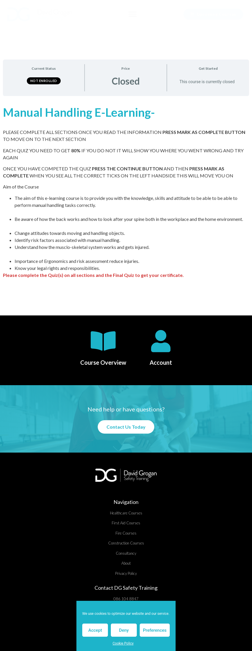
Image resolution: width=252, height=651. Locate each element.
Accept (95, 630)
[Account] (161, 341)
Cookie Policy (123, 643)
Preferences (155, 630)
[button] (132, 14)
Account (161, 362)
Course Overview (103, 362)
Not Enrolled (43, 81)
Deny (124, 630)
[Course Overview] (103, 341)
